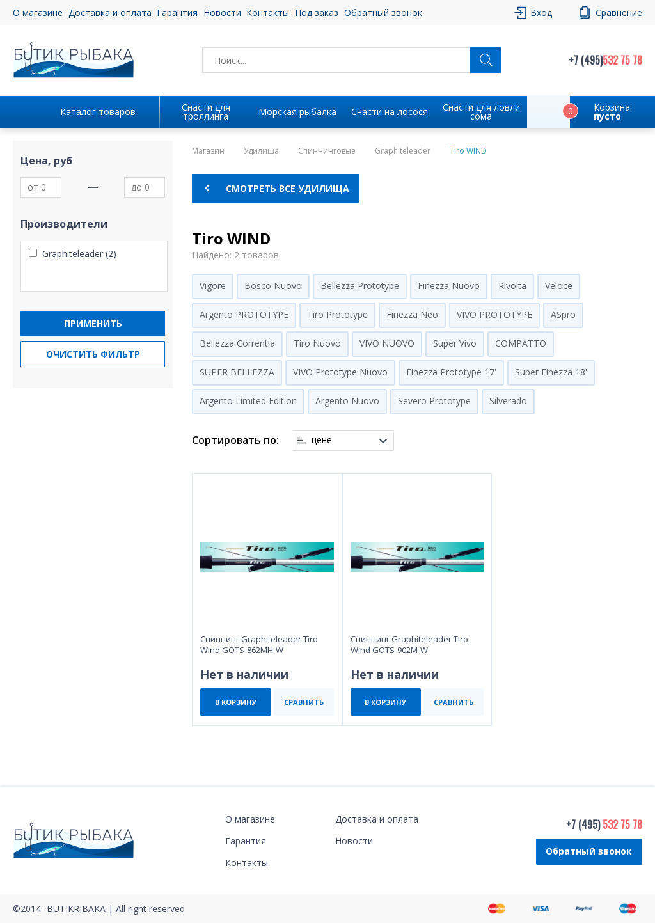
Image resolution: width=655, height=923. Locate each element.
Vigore (213, 286)
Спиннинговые (327, 151)
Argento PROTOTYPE (244, 314)
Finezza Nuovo (449, 286)
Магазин (208, 151)
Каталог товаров (98, 112)
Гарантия (177, 12)
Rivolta (512, 286)
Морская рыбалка (297, 112)
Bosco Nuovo (273, 286)
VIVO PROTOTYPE (494, 314)
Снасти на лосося (389, 112)
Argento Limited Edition (248, 401)
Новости (222, 12)
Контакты (267, 12)
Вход (541, 12)
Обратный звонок (383, 12)
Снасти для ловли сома (481, 111)
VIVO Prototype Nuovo (340, 372)
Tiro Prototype (337, 314)
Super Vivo (455, 343)
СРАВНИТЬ (304, 702)
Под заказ (316, 12)
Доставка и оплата (110, 12)
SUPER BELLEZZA (237, 372)
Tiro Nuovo (317, 343)
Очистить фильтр (93, 354)
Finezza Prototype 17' (451, 372)
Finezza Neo (412, 314)
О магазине (38, 12)
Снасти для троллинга (206, 111)
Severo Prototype (434, 401)
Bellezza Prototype (359, 286)
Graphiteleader (402, 151)
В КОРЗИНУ (235, 702)
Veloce (558, 286)
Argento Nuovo (347, 401)
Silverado (508, 401)
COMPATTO (520, 343)
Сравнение (619, 12)
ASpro (563, 314)
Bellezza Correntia (237, 343)
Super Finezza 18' (551, 372)
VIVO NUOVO (386, 343)
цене (322, 440)
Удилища (261, 151)
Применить (93, 323)
